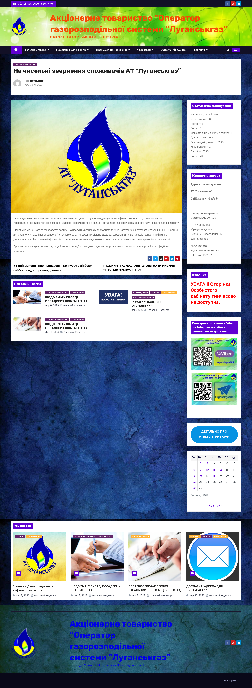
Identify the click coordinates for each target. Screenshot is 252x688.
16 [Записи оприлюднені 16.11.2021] (200, 476)
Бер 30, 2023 (197, 595)
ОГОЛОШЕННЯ (169, 293)
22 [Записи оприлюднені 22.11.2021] (194, 482)
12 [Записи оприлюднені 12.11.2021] (220, 470)
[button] (228, 50)
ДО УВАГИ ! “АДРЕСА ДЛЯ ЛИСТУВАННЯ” (204, 588)
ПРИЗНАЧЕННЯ (77, 293)
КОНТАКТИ (194, 536)
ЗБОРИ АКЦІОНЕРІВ (140, 536)
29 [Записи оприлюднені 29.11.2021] (194, 488)
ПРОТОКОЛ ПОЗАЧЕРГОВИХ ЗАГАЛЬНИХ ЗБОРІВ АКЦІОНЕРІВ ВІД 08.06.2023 (154, 590)
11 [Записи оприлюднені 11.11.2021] (214, 470)
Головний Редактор (72, 305)
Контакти (201, 50)
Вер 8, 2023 (22, 595)
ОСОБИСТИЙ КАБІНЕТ (174, 50)
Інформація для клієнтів (72, 50)
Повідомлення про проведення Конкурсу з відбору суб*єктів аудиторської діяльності (52, 267)
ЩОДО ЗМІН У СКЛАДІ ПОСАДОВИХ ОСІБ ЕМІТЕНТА (66, 299)
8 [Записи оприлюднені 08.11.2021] (194, 470)
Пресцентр (37, 80)
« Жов (210, 506)
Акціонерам (145, 50)
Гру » (219, 506)
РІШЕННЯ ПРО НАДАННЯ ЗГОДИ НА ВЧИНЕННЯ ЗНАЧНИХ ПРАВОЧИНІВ (139, 267)
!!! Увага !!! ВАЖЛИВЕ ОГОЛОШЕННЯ (147, 304)
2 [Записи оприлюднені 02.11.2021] (200, 463)
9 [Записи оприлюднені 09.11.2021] (200, 470)
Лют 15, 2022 (52, 332)
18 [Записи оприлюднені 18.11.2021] (214, 476)
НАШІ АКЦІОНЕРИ (140, 293)
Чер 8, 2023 (52, 305)
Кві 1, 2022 (137, 309)
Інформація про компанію (113, 50)
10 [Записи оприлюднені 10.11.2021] (207, 470)
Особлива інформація (25, 65)
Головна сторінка (37, 50)
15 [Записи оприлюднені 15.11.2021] (194, 476)
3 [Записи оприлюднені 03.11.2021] (207, 463)
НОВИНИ (155, 293)
